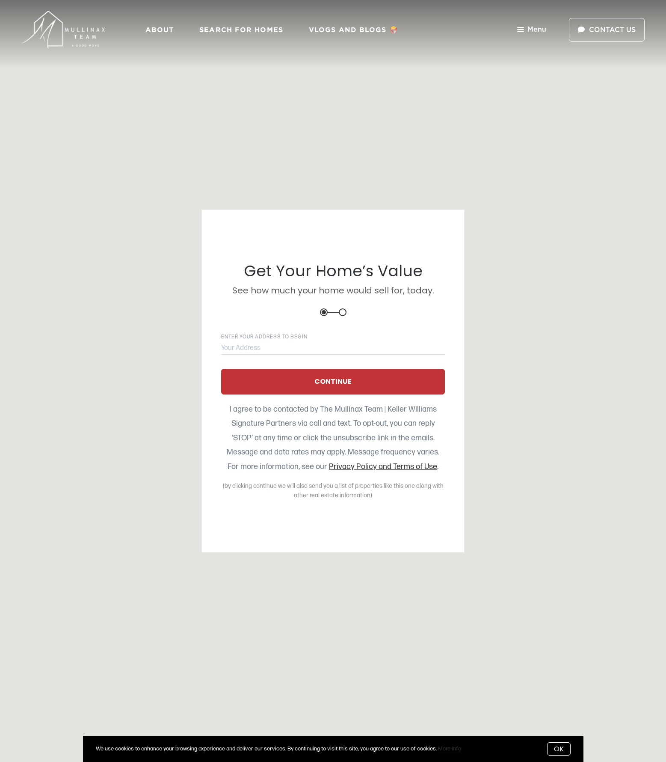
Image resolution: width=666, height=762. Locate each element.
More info (449, 748)
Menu (532, 30)
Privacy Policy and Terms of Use (383, 466)
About (159, 29)
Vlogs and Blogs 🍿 (353, 29)
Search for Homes (241, 29)
